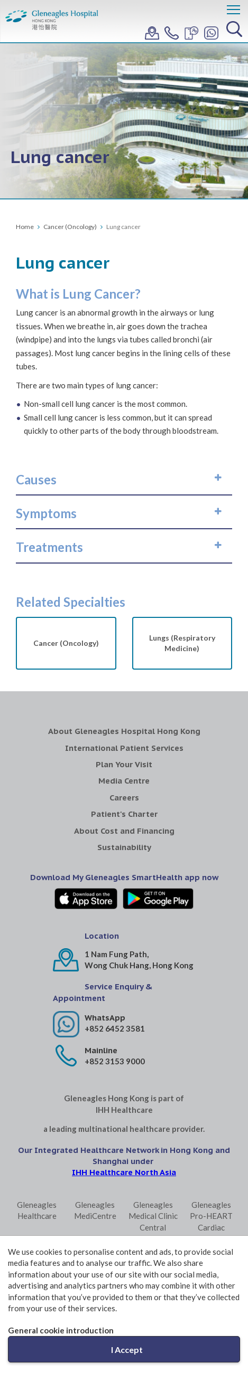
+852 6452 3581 (115, 1028)
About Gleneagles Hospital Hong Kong (124, 731)
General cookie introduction (61, 1330)
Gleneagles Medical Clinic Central (153, 1216)
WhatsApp (105, 1018)
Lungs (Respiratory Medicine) (182, 643)
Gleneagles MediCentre (95, 1210)
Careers (124, 798)
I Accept (127, 1350)
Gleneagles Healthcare (37, 1210)
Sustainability (124, 847)
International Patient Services (124, 748)
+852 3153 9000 (115, 1061)
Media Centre (124, 781)
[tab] (124, 479)
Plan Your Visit (124, 764)
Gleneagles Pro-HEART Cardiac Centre (211, 1221)
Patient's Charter (124, 814)
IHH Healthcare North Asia (124, 1172)
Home (25, 227)
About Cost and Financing (124, 831)
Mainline (101, 1050)
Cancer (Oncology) (70, 227)
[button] (124, 480)
